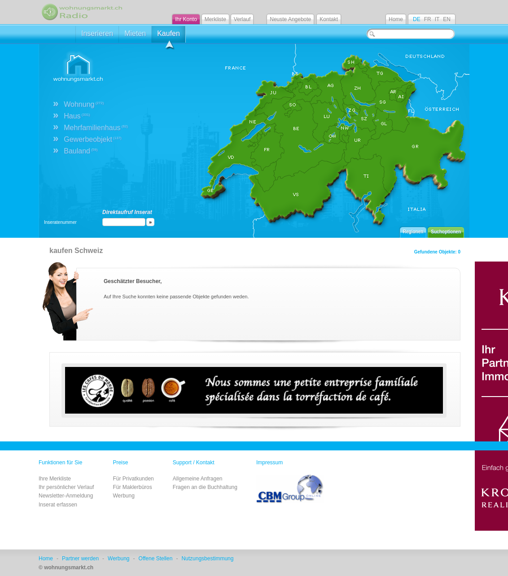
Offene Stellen (156, 558)
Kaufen (168, 36)
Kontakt (329, 19)
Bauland (80, 151)
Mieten (135, 33)
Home (396, 19)
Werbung (123, 496)
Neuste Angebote (290, 19)
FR (427, 19)
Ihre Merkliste (55, 479)
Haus (77, 116)
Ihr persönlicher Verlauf (66, 487)
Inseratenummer (60, 222)
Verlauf (242, 19)
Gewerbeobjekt (93, 139)
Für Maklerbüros (132, 487)
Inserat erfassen (58, 505)
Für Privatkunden (133, 479)
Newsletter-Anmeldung (66, 496)
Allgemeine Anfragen (198, 479)
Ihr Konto (186, 19)
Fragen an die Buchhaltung (205, 487)
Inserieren (97, 33)
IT (437, 19)
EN (447, 19)
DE (416, 19)
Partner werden (80, 558)
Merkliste (215, 19)
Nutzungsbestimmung (207, 558)
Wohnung (84, 104)
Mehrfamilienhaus (96, 127)
